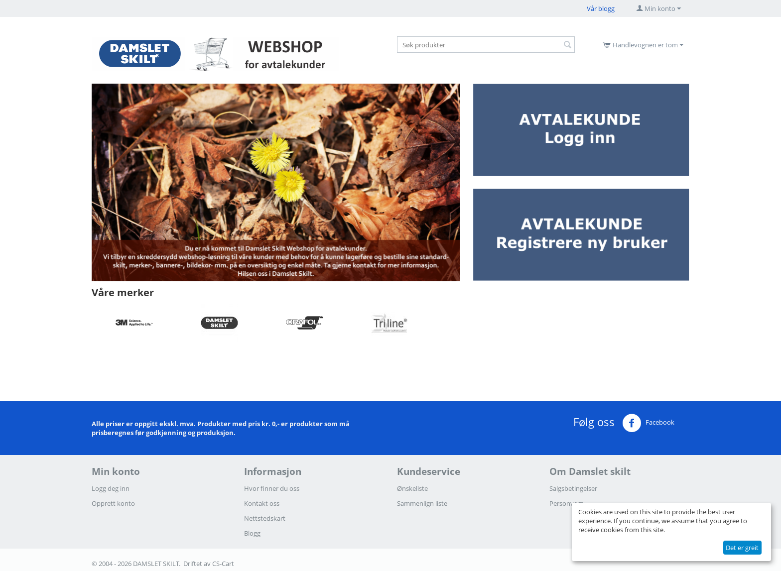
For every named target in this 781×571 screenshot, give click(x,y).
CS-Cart (223, 563)
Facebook (648, 423)
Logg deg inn (111, 488)
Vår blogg (601, 8)
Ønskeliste (412, 488)
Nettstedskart (264, 518)
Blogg (252, 533)
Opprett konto (113, 503)
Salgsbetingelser (573, 488)
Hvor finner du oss (271, 488)
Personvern (566, 503)
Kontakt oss (261, 503)
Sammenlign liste (422, 503)
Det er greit (742, 547)
